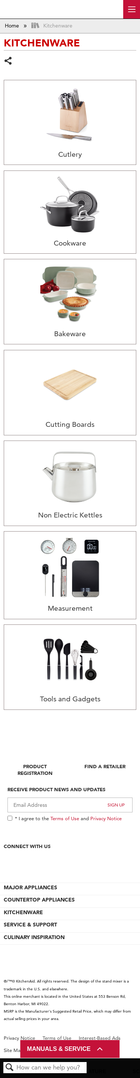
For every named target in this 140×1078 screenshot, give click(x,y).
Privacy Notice (106, 818)
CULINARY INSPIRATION (34, 937)
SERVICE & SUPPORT (30, 924)
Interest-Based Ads (100, 1038)
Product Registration (35, 769)
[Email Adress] (70, 805)
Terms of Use (64, 818)
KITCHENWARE (23, 912)
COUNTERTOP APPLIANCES (39, 899)
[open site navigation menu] (131, 9)
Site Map (14, 1050)
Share (8, 61)
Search (9, 1068)
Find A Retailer (104, 766)
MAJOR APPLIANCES (30, 887)
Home (13, 25)
